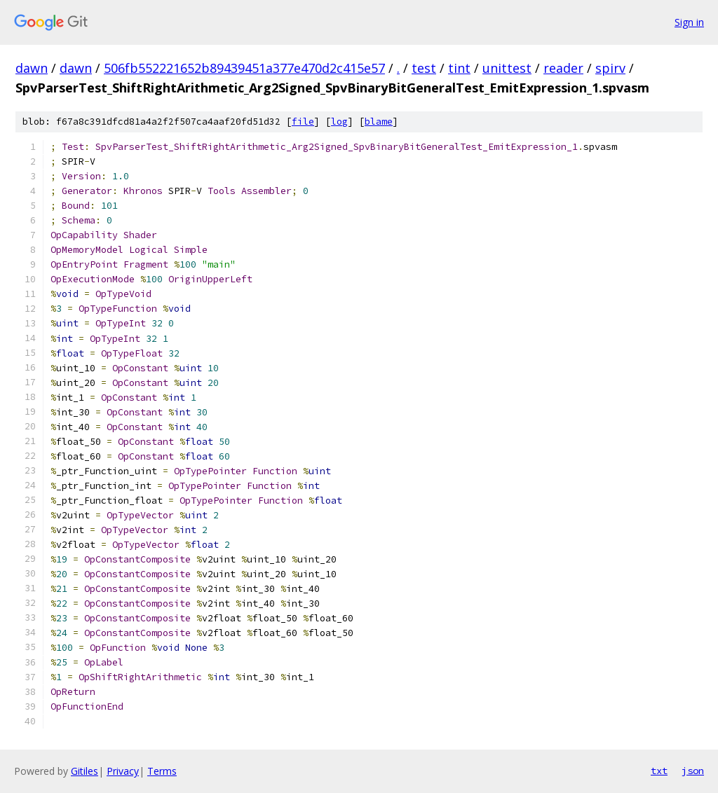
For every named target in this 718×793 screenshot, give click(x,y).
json (693, 770)
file (303, 121)
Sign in (689, 22)
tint (459, 68)
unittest (506, 68)
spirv (610, 68)
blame (379, 121)
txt (659, 770)
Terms (162, 771)
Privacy (123, 771)
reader (563, 68)
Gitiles (84, 771)
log (339, 121)
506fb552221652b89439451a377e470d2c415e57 (244, 68)
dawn (31, 68)
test (424, 68)
